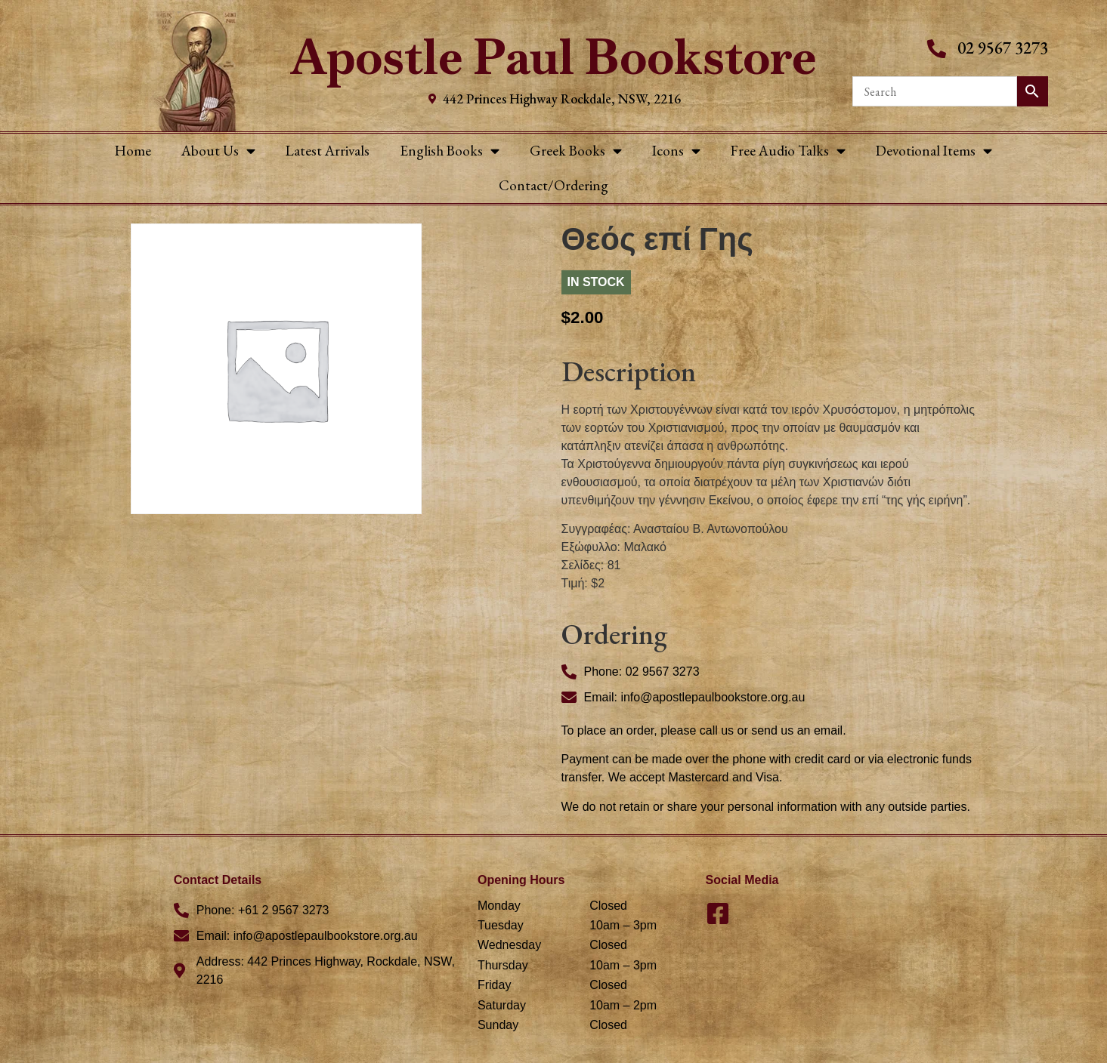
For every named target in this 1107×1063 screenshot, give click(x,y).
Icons (676, 150)
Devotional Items (934, 150)
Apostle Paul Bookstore (553, 57)
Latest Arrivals (328, 150)
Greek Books (576, 150)
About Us (218, 150)
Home (133, 150)
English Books (449, 150)
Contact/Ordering (553, 185)
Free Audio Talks (788, 150)
